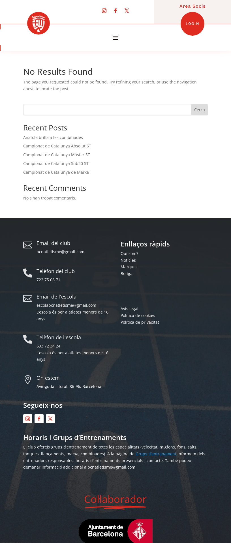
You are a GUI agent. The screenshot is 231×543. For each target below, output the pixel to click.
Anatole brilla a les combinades (53, 137)
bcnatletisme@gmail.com (60, 251)
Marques (129, 266)
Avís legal (129, 308)
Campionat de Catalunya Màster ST (56, 154)
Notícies (128, 260)
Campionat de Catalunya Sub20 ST (56, 163)
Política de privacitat (140, 322)
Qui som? (129, 253)
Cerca (199, 109)
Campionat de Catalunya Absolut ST (57, 146)
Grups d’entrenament (156, 453)
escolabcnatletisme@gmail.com (66, 305)
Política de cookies (138, 315)
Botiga (126, 273)
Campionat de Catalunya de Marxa (56, 172)
